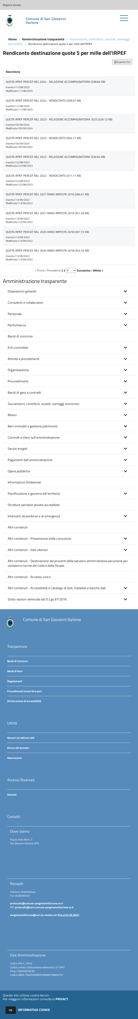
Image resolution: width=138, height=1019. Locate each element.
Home (12, 39)
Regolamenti (14, 681)
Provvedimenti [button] (18, 381)
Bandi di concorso (20, 336)
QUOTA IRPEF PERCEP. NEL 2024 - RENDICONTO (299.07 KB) (43, 100)
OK (10, 1010)
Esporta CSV (122, 62)
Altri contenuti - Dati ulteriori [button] (28, 549)
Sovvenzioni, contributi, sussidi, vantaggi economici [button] (43, 403)
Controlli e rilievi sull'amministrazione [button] (34, 437)
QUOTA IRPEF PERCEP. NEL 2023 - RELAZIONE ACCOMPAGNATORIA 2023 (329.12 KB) (59, 119)
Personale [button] (15, 313)
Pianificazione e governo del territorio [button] (34, 493)
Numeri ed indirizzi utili (20, 738)
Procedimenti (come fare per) (24, 691)
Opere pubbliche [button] (19, 471)
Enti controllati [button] (18, 347)
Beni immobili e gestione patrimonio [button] (33, 426)
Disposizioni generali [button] (22, 291)
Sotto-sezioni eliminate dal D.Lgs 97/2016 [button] (37, 599)
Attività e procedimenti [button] (23, 358)
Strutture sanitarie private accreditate (34, 504)
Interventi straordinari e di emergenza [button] (34, 516)
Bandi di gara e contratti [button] (24, 392)
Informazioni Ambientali (24, 482)
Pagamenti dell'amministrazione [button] (30, 459)
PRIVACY (62, 999)
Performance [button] (17, 325)
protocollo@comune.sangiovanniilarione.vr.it (36, 903)
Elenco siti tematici (18, 748)
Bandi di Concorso (17, 661)
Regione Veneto (12, 5)
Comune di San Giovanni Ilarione (46, 20)
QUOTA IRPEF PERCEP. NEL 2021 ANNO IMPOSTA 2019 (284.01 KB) (47, 194)
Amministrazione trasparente (43, 39)
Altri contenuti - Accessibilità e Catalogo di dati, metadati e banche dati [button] (57, 588)
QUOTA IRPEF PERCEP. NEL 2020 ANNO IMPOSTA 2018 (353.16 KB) (47, 250)
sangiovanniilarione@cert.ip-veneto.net (33, 915)
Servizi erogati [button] (17, 448)
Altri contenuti (18, 527)
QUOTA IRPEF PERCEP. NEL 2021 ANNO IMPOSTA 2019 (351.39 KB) (47, 213)
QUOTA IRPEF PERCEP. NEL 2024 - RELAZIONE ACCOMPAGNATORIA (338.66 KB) (55, 82)
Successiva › (84, 270)
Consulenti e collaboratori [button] (25, 302)
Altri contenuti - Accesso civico (29, 576)
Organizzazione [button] (18, 369)
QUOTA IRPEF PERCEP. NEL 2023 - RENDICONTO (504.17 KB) (43, 138)
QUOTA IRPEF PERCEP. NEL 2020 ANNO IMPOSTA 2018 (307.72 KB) (47, 232)
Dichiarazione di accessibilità (24, 701)
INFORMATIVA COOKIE (34, 1009)
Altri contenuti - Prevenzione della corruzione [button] (39, 538)
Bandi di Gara (15, 671)
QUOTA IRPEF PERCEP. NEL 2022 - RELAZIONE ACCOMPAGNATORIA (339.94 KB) (55, 157)
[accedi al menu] (124, 20)
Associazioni (14, 758)
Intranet (12, 795)
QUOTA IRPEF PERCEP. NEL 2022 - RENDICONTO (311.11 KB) (43, 175)
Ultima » (98, 270)
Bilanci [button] (12, 414)
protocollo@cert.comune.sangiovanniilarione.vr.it (44, 907)
